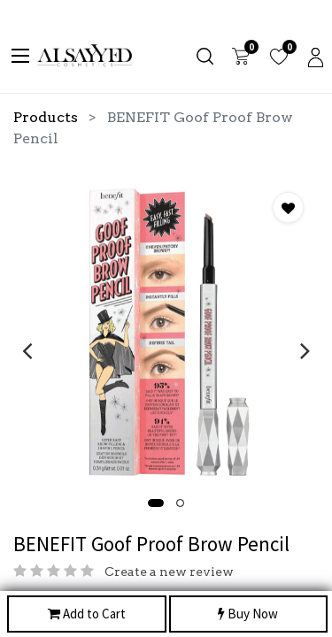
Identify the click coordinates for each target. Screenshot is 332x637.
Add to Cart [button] (87, 614)
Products (45, 117)
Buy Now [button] (248, 614)
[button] (156, 503)
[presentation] (27, 350)
